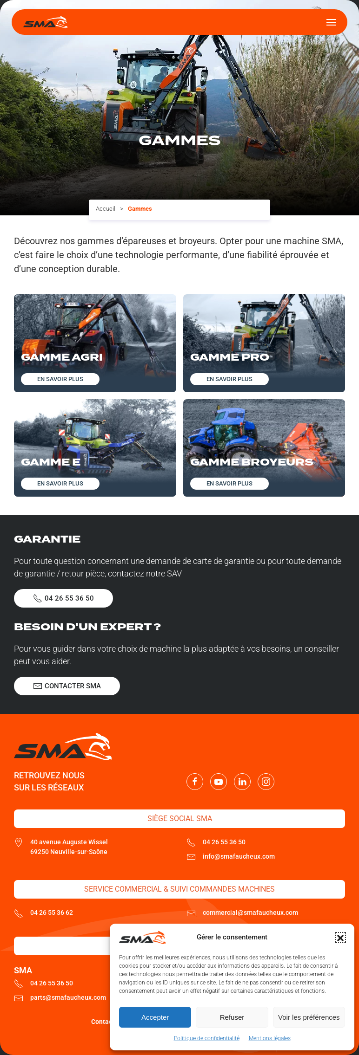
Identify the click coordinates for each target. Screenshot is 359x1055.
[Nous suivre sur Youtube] (218, 781)
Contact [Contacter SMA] (102, 1021)
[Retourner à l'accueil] (45, 22)
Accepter (155, 1017)
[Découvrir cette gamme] (95, 343)
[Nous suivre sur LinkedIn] (242, 781)
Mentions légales (270, 1038)
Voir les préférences (309, 1017)
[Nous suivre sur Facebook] (194, 781)
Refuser (232, 1017)
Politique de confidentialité (206, 1038)
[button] (340, 937)
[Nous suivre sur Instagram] (266, 781)
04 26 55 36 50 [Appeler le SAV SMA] (63, 598)
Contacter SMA (67, 686)
